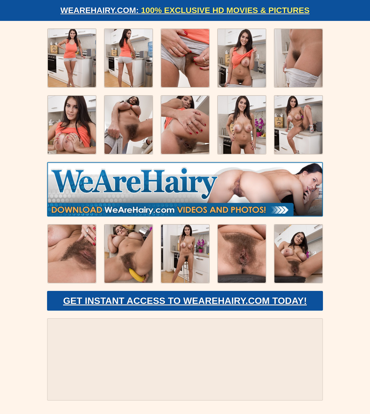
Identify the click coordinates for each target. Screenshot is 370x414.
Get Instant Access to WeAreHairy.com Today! (185, 301)
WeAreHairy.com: (185, 10)
